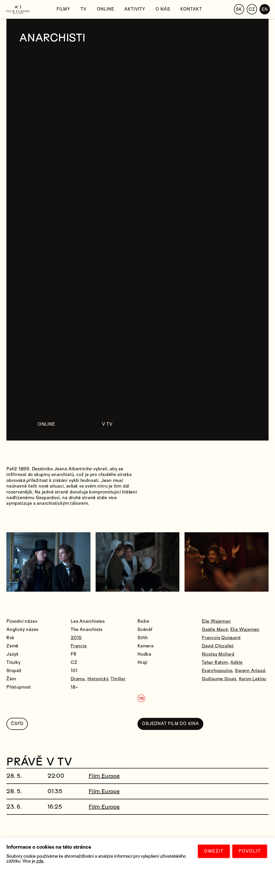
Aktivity (134, 9)
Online (105, 9)
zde (39, 861)
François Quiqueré (221, 637)
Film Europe (104, 776)
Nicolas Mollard (218, 654)
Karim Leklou (253, 678)
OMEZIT (214, 851)
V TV (107, 424)
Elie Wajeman (216, 621)
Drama (78, 678)
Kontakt (191, 9)
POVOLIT (250, 851)
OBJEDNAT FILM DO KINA (170, 723)
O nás (162, 9)
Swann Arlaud (250, 670)
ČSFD (17, 723)
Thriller (118, 678)
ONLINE (46, 424)
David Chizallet (218, 646)
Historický (97, 678)
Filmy (63, 9)
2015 (76, 637)
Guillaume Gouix (219, 678)
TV (83, 9)
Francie (79, 646)
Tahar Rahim (215, 662)
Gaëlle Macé (215, 629)
